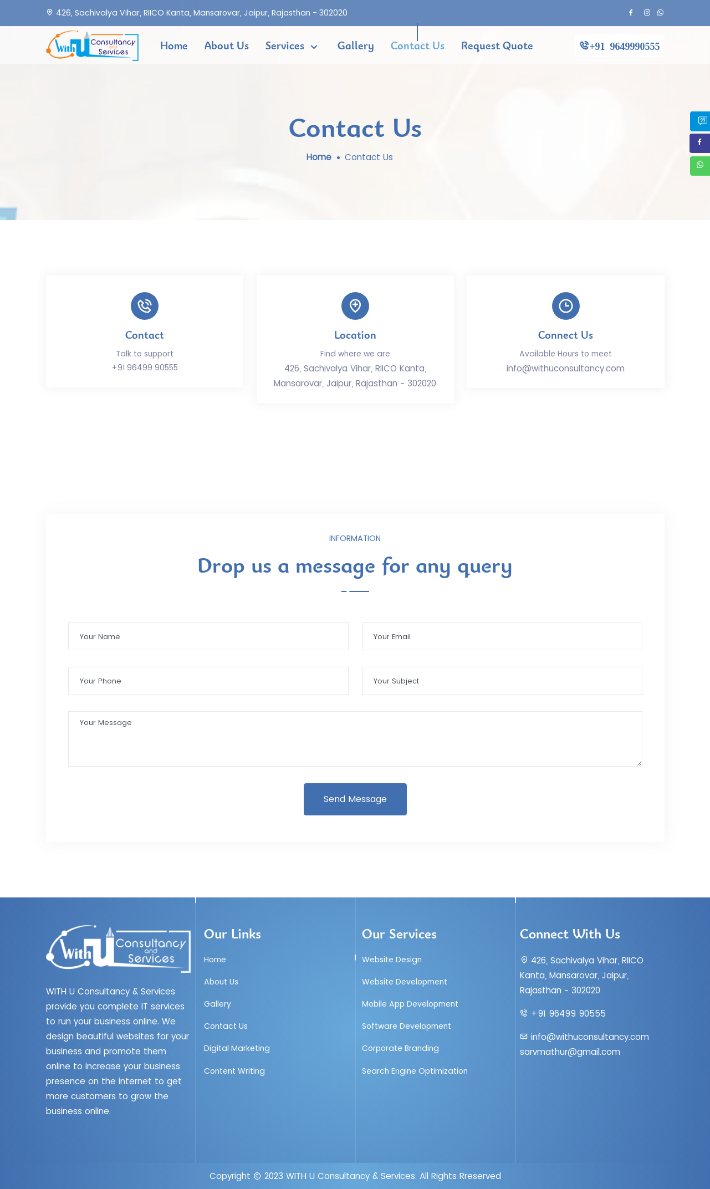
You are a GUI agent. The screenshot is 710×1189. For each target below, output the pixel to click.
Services (286, 45)
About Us (227, 45)
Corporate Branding (400, 1048)
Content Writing (234, 1070)
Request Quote (497, 45)
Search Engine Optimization (415, 1070)
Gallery (356, 45)
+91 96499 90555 (144, 367)
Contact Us (418, 45)
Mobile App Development (410, 1003)
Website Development (404, 981)
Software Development (406, 1026)
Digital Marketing (237, 1048)
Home (174, 45)
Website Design (392, 959)
